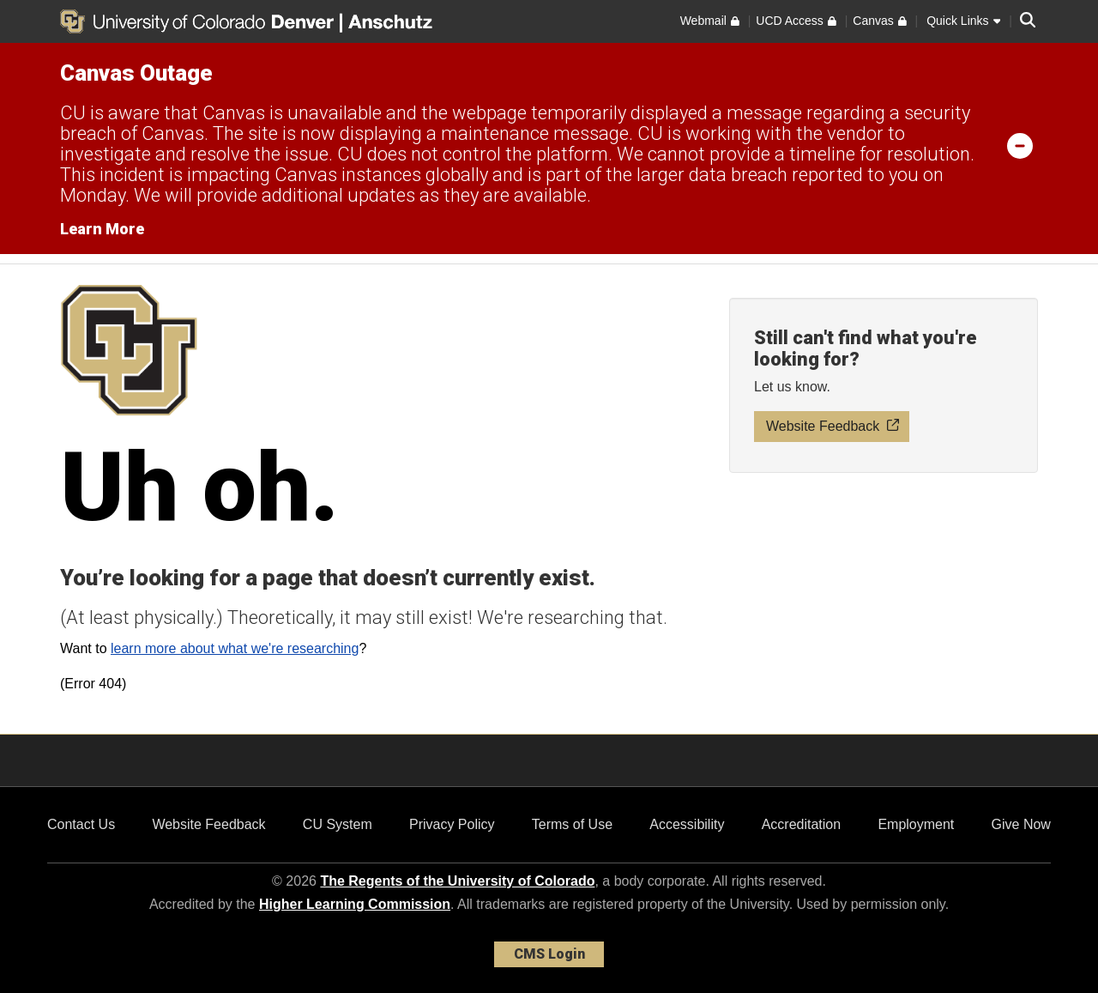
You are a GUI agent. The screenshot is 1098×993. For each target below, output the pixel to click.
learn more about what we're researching (235, 648)
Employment (916, 824)
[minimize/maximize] (1020, 145)
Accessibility (686, 824)
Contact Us (81, 824)
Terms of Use (572, 824)
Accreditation (802, 824)
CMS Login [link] (549, 954)
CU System (337, 824)
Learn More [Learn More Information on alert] (102, 229)
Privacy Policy (452, 824)
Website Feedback (208, 824)
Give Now (1021, 824)
